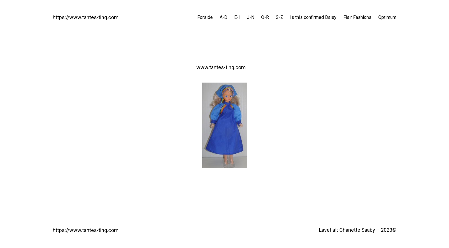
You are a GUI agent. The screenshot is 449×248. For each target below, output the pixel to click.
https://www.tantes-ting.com (86, 17)
